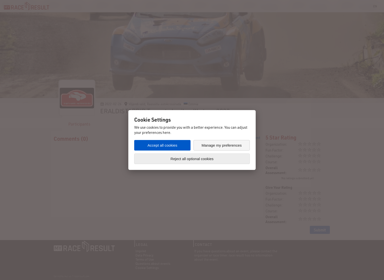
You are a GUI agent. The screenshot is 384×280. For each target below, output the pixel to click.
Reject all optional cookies (192, 159)
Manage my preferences (222, 145)
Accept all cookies (162, 145)
